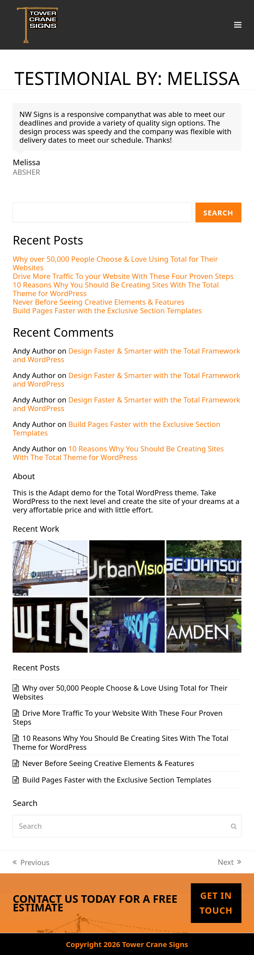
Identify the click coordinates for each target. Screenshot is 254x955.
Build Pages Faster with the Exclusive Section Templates (107, 310)
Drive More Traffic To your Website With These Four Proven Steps (123, 276)
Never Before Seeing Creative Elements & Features (98, 302)
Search (218, 212)
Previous (31, 862)
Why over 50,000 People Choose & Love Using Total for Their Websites (115, 263)
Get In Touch (216, 902)
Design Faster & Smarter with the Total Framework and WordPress (126, 355)
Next (229, 862)
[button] (237, 24)
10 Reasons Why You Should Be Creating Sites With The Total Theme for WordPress (116, 289)
